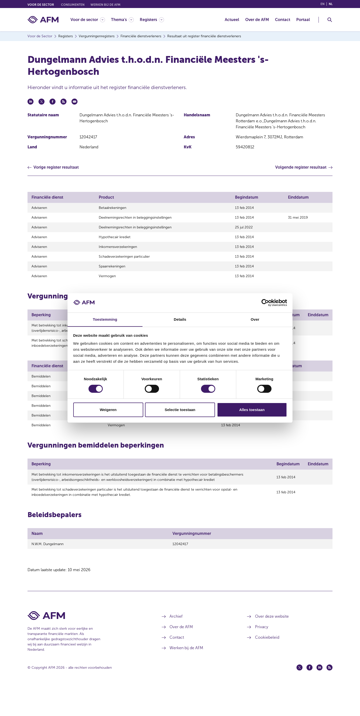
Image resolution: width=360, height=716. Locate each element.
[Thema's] (122, 19)
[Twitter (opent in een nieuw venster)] (299, 697)
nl (330, 4)
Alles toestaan (252, 410)
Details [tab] (180, 319)
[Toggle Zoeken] (330, 20)
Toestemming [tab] (105, 319)
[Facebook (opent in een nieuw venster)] (309, 697)
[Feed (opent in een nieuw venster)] (329, 697)
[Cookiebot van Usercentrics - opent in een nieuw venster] (265, 302)
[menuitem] (90, 19)
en (322, 4)
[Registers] (152, 19)
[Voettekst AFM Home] (87, 644)
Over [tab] (255, 319)
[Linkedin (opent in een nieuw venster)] (319, 697)
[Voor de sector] (87, 19)
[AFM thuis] (43, 19)
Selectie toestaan (180, 410)
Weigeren (108, 410)
